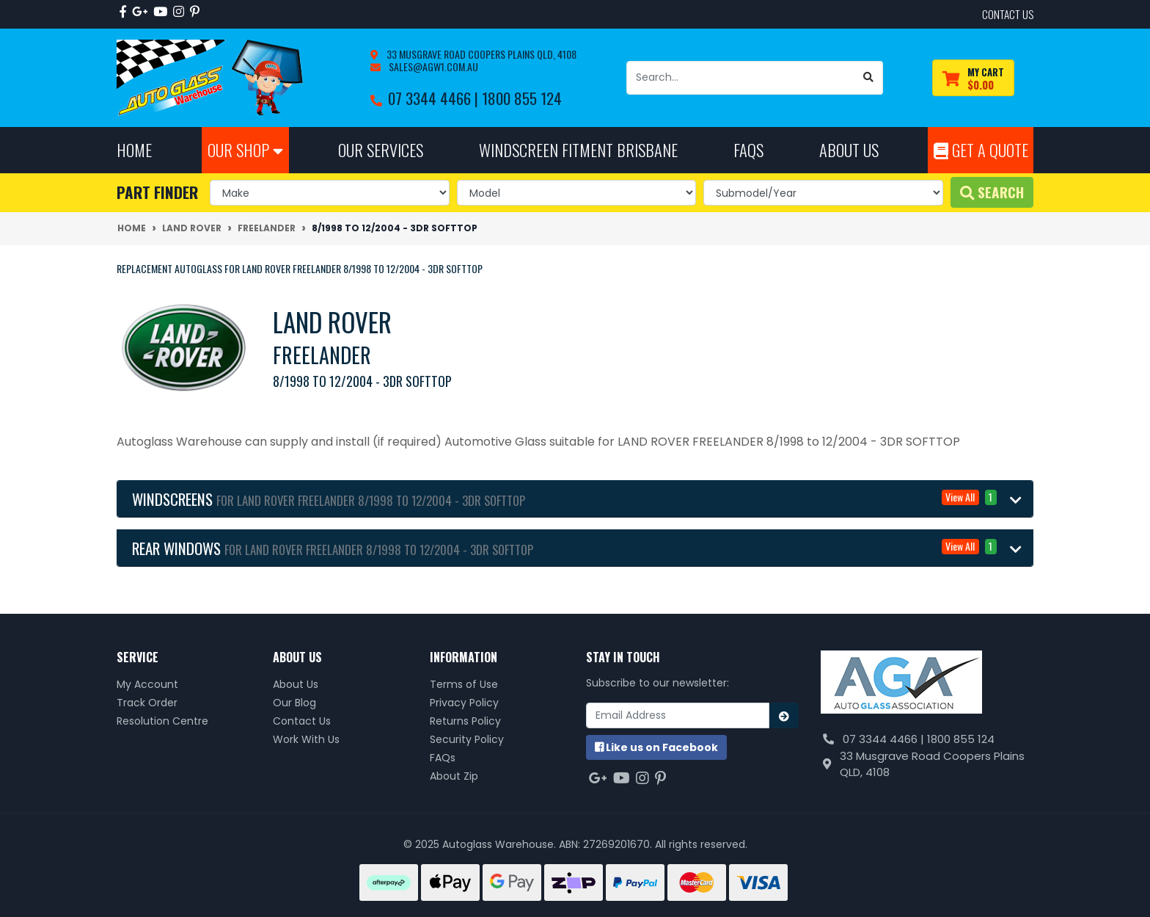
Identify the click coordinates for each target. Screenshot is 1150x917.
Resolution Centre (162, 721)
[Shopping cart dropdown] (973, 78)
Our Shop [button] (245, 149)
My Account (147, 684)
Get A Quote (981, 149)
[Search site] (868, 78)
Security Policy (467, 739)
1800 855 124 (522, 98)
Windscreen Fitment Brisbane (578, 149)
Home (134, 149)
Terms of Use (464, 684)
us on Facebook (656, 747)
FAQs (442, 757)
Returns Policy (465, 721)
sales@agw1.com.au (432, 66)
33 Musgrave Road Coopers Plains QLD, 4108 (480, 54)
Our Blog (294, 702)
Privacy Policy (464, 702)
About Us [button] (849, 149)
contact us (1007, 14)
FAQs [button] (748, 149)
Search (992, 192)
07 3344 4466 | (435, 98)
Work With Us (306, 739)
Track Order (147, 702)
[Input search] (740, 78)
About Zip (454, 776)
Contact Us (302, 721)
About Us (295, 684)
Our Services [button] (380, 149)
